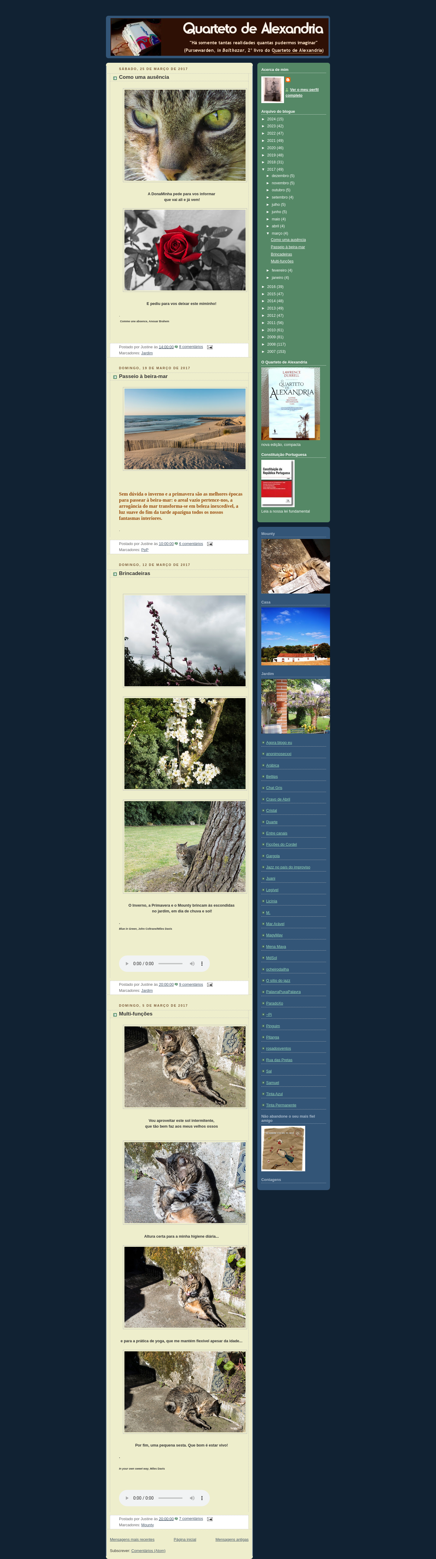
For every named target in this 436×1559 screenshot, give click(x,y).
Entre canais (276, 833)
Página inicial (185, 1539)
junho (277, 212)
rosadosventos (278, 1048)
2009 (272, 337)
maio (276, 219)
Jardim (147, 353)
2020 (272, 148)
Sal (269, 1071)
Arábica (272, 765)
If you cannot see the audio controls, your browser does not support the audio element (164, 963)
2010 (272, 330)
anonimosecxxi (278, 754)
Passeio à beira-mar (143, 376)
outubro (279, 190)
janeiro (278, 278)
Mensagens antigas (232, 1539)
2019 (272, 155)
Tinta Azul (274, 1094)
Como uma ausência (144, 77)
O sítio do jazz (278, 981)
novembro (281, 183)
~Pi (269, 1014)
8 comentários (191, 347)
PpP (145, 550)
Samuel (272, 1083)
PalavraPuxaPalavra (283, 992)
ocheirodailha (277, 969)
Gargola (273, 856)
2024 (272, 119)
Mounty (147, 1525)
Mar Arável (275, 924)
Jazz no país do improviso (288, 867)
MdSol (271, 958)
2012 (272, 315)
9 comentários (191, 984)
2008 (272, 344)
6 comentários (191, 544)
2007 (272, 352)
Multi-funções (136, 1014)
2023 (272, 126)
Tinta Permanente (281, 1105)
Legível (272, 890)
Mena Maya (276, 947)
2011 (272, 323)
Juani (270, 878)
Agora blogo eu (279, 743)
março (278, 233)
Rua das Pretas (279, 1060)
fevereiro (280, 270)
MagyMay (274, 935)
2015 (272, 294)
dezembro (281, 176)
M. (268, 913)
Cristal (271, 810)
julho (276, 204)
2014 (272, 301)
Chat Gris (274, 788)
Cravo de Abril (278, 799)
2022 (272, 133)
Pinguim (273, 1026)
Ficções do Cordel (281, 844)
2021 (272, 141)
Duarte (272, 822)
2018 (272, 162)
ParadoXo (274, 1003)
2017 (272, 169)
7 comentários (191, 1519)
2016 (272, 287)
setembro (280, 197)
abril (276, 226)
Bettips (272, 776)
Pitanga (272, 1037)
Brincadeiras (134, 573)
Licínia (271, 901)
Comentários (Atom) (148, 1551)
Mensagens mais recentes (132, 1539)
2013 (272, 308)
